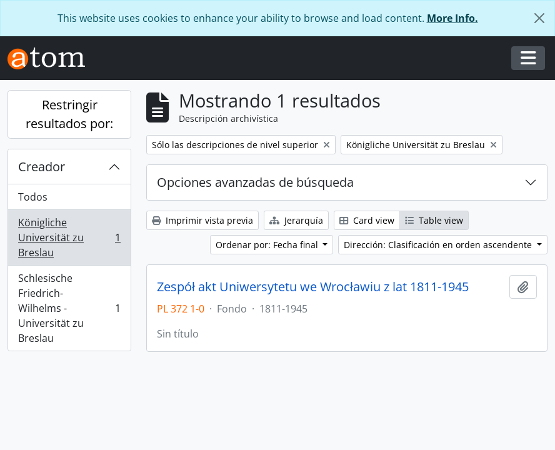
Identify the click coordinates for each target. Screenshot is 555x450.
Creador (41, 166)
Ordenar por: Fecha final (268, 245)
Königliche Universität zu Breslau (69, 237)
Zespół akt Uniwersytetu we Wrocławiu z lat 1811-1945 (313, 286)
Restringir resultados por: (69, 114)
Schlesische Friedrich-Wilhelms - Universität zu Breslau (69, 308)
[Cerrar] (539, 18)
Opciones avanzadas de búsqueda (255, 182)
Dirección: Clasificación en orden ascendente (439, 245)
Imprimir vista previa (202, 220)
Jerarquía (296, 220)
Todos (33, 197)
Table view (434, 220)
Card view (366, 220)
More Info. (452, 18)
